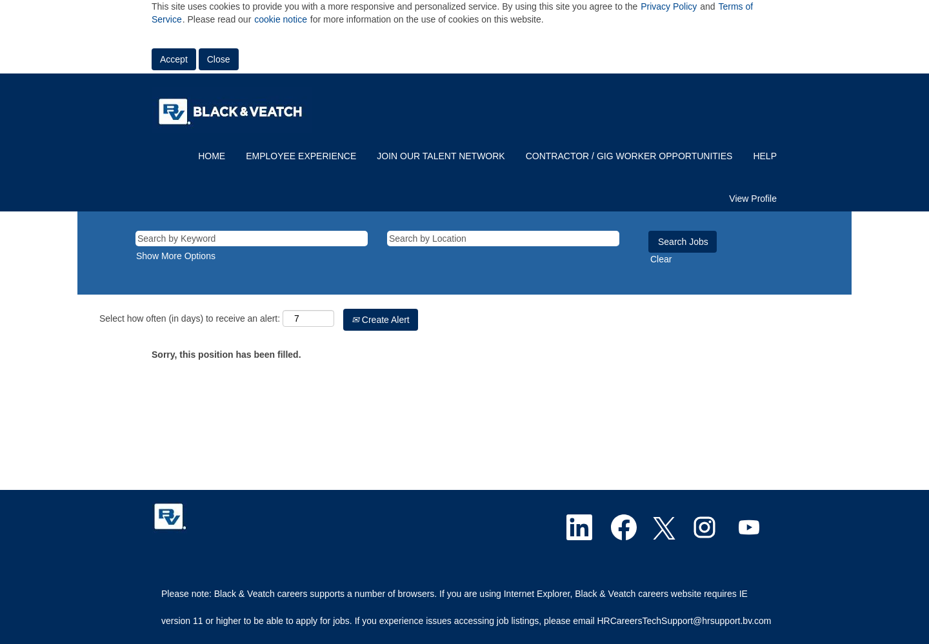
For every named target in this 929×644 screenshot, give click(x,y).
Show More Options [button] (175, 256)
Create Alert (381, 320)
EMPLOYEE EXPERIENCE (301, 156)
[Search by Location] (503, 238)
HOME (211, 156)
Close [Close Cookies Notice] (218, 59)
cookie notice (280, 19)
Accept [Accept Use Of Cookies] (174, 59)
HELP (765, 156)
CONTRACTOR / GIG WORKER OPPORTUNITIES (629, 156)
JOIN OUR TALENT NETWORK (440, 156)
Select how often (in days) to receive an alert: (189, 318)
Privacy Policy (669, 6)
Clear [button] (661, 259)
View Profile (753, 198)
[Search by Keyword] (251, 238)
